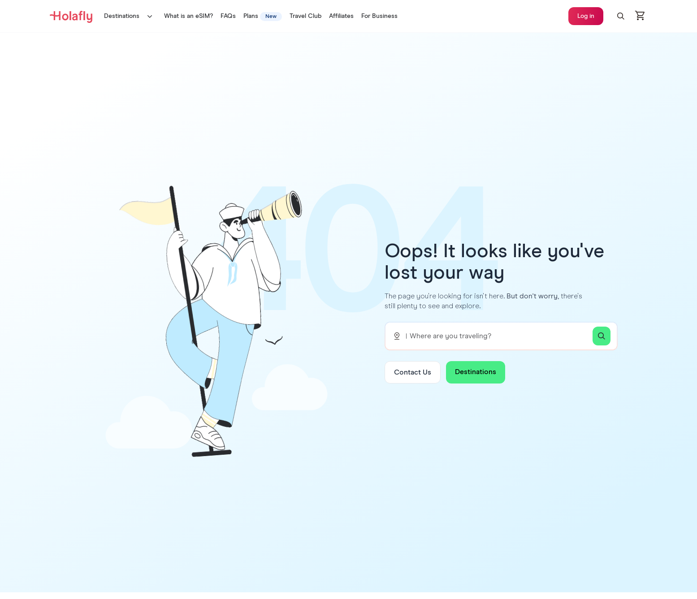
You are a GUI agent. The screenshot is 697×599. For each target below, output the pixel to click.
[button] (621, 16)
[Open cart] (640, 16)
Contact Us (412, 372)
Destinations (130, 16)
